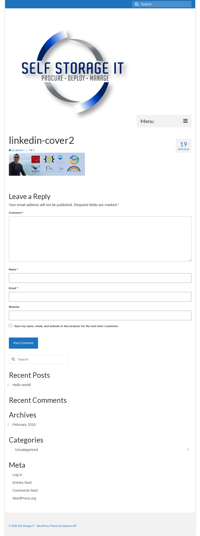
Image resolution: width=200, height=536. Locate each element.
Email (13, 288)
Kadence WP (69, 526)
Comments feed (25, 490)
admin (19, 150)
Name (13, 269)
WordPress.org (24, 498)
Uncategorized (26, 450)
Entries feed (22, 483)
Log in (17, 475)
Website (14, 306)
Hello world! (22, 385)
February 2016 (24, 425)
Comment (16, 212)
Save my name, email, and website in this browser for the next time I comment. (66, 326)
